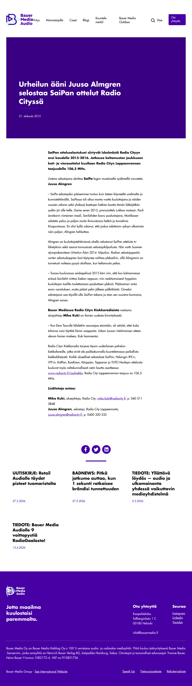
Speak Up (128, 671)
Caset (73, 20)
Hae (156, 20)
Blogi (86, 20)
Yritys (36, 20)
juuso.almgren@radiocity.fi (65, 415)
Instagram (179, 613)
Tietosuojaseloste (151, 671)
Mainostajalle (54, 20)
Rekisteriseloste (176, 671)
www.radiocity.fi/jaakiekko (65, 373)
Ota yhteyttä (175, 19)
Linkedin (178, 618)
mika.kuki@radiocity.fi (111, 398)
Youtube (178, 622)
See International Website (51, 671)
